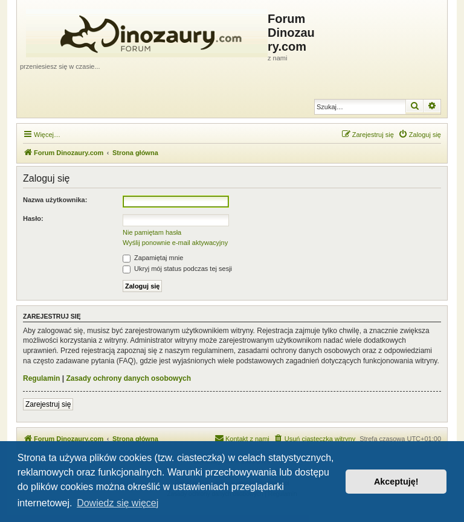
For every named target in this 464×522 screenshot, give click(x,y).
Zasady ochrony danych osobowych (128, 378)
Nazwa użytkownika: (55, 199)
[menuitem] (419, 134)
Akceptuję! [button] (396, 481)
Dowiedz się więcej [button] (117, 503)
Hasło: (33, 218)
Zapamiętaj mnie (153, 257)
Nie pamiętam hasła (152, 232)
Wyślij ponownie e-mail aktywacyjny (175, 242)
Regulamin (41, 378)
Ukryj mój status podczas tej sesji (177, 268)
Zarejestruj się (48, 404)
